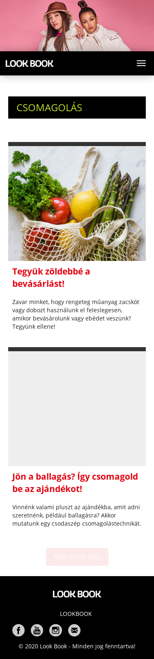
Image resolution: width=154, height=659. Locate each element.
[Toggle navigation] (141, 63)
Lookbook (76, 614)
